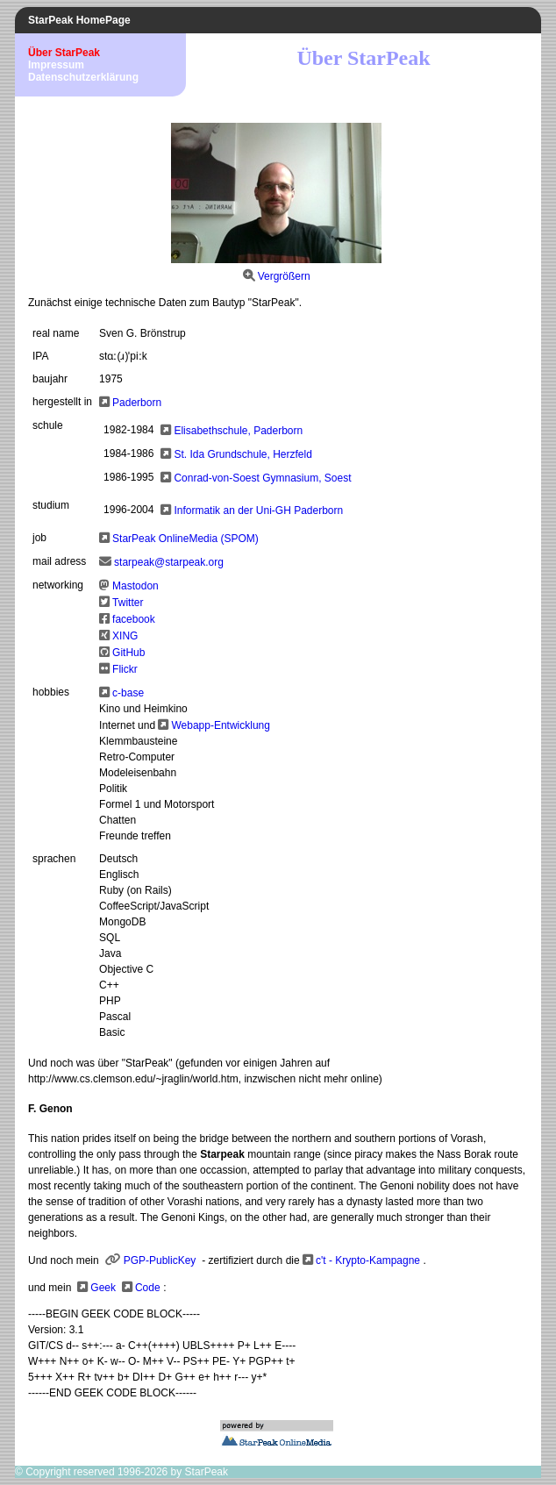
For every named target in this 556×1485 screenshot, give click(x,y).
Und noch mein (65, 1260)
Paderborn (136, 402)
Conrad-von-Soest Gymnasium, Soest (262, 478)
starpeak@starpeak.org (169, 562)
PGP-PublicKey (160, 1260)
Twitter (127, 602)
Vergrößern (284, 276)
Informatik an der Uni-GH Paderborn (258, 510)
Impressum (56, 65)
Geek (103, 1288)
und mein (49, 1288)
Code (147, 1288)
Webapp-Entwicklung (220, 725)
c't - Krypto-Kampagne (368, 1260)
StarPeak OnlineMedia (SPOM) (185, 538)
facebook (133, 619)
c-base (128, 693)
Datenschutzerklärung (83, 77)
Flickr (125, 669)
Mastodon (135, 586)
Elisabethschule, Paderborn (238, 431)
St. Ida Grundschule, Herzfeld (242, 454)
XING (125, 636)
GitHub (128, 652)
